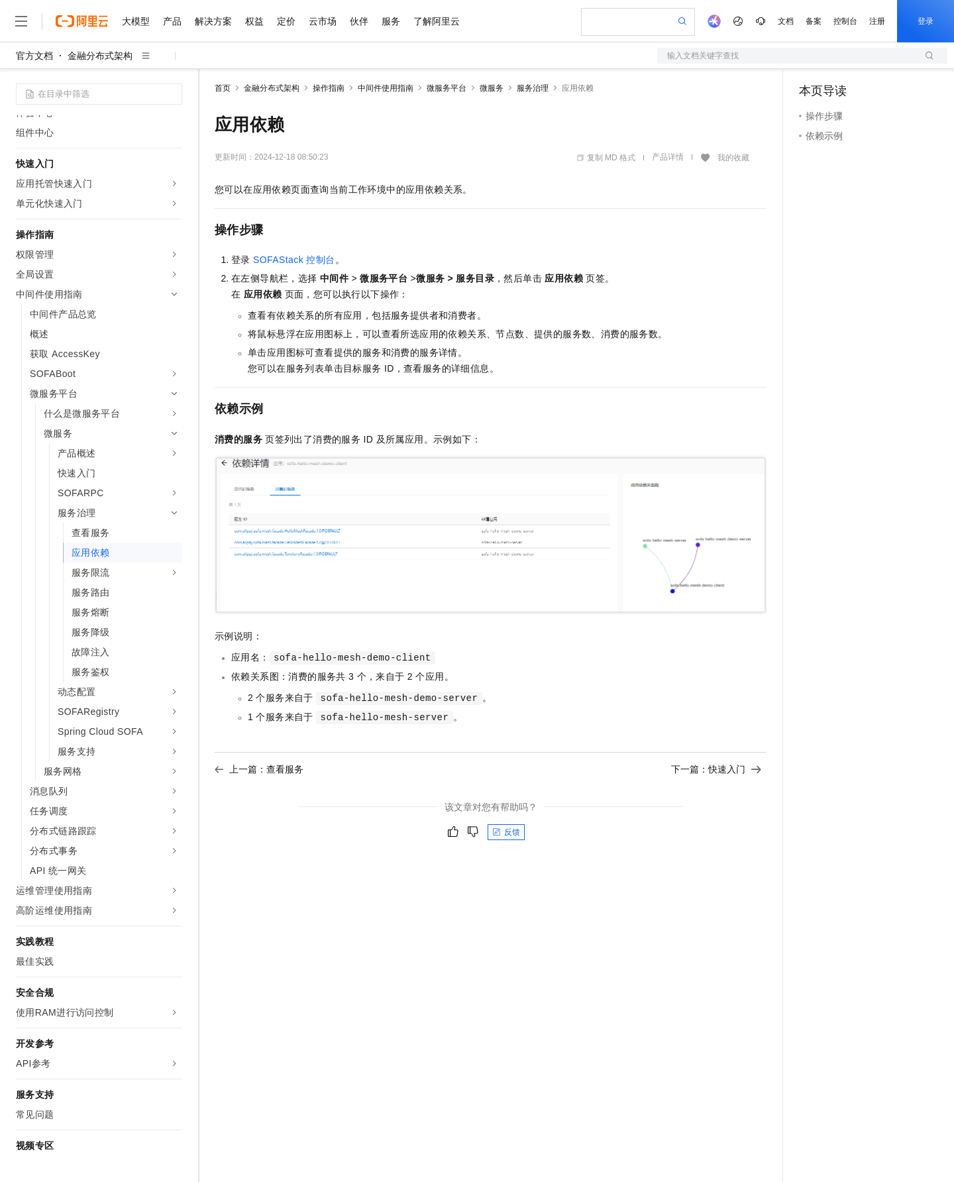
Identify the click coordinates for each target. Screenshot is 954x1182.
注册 (877, 21)
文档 (786, 21)
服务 (391, 21)
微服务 (492, 88)
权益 (254, 21)
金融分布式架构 (100, 55)
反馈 (506, 832)
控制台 (845, 21)
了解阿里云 (436, 21)
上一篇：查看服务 (259, 769)
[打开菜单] (21, 21)
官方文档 (34, 55)
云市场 (323, 21)
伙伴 (359, 21)
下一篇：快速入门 (716, 769)
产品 (172, 21)
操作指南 (328, 88)
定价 (286, 21)
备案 (814, 21)
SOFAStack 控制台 (294, 259)
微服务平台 (446, 88)
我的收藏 (733, 157)
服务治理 (533, 88)
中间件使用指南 (385, 88)
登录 (925, 21)
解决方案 (213, 21)
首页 (223, 88)
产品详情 (668, 157)
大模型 (136, 21)
